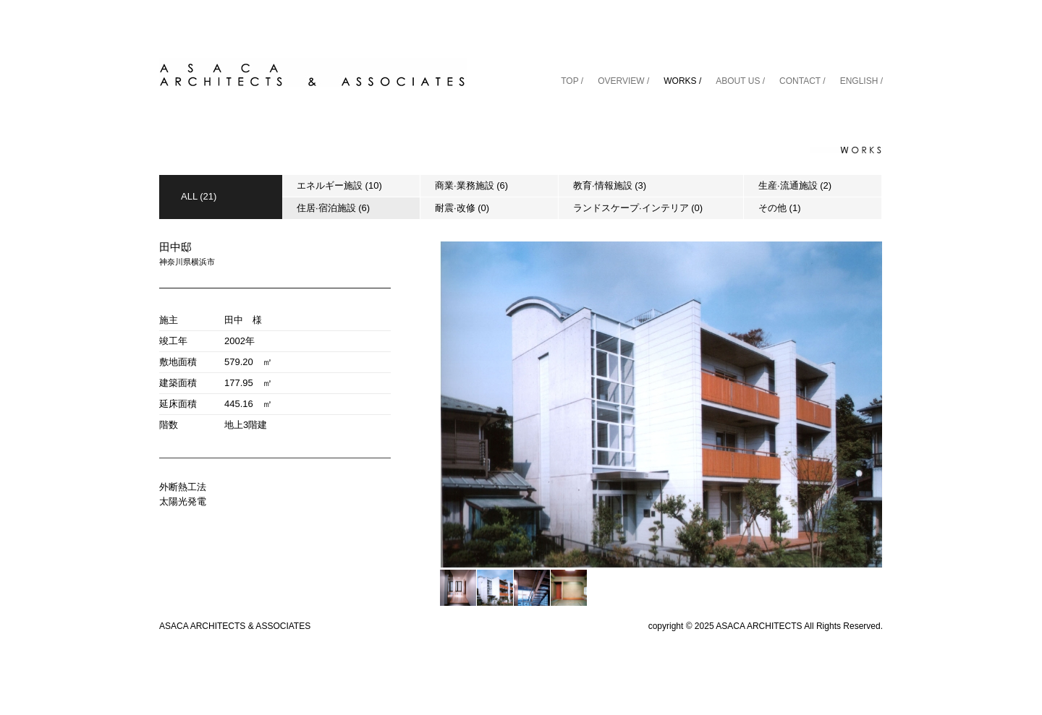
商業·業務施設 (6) (471, 185)
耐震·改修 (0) (462, 207)
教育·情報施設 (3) (609, 185)
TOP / (572, 81)
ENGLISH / (861, 81)
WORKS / (682, 81)
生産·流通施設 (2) (794, 185)
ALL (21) (198, 196)
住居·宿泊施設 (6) (333, 207)
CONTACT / (802, 81)
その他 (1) (779, 207)
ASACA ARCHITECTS (759, 626)
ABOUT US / (740, 81)
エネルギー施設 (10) (339, 185)
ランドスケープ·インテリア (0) (638, 207)
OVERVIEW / (623, 81)
